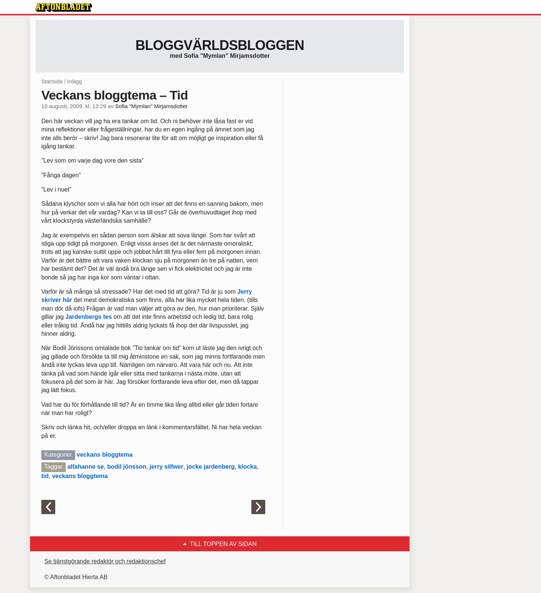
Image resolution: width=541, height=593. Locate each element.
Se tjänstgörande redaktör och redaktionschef (105, 561)
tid (45, 476)
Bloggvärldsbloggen (219, 45)
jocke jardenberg (211, 466)
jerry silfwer (166, 466)
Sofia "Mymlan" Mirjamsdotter (151, 106)
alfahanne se (85, 466)
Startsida (52, 81)
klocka (247, 466)
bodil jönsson (126, 466)
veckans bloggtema (105, 454)
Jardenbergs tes (88, 317)
